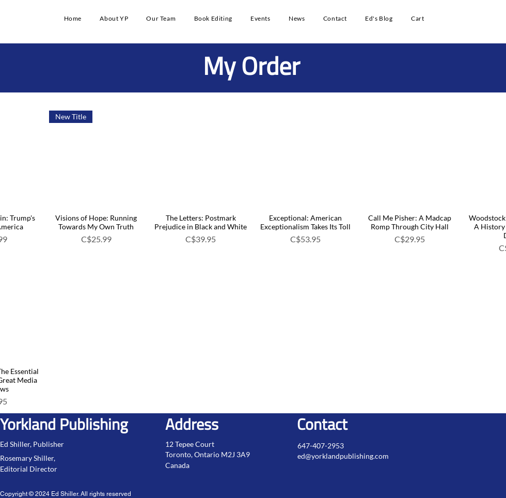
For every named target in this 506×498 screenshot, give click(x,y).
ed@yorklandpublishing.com (343, 456)
